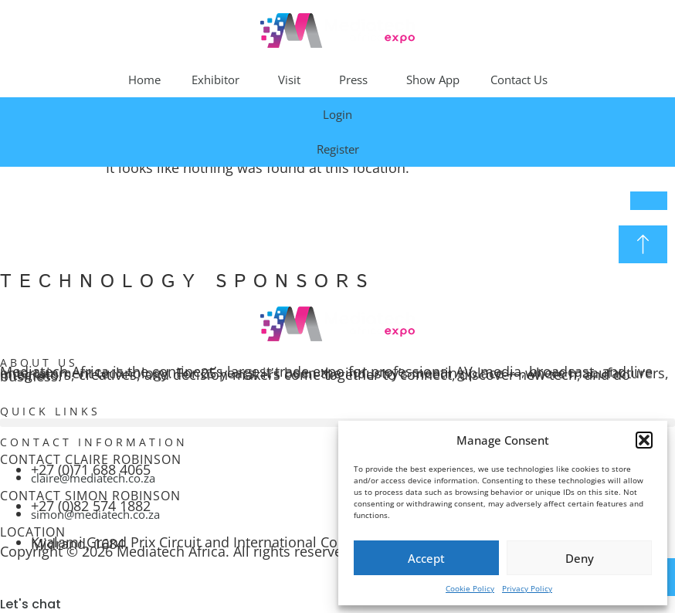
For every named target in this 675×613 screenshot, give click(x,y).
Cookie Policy (470, 588)
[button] (644, 440)
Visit (293, 79)
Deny (579, 558)
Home (144, 79)
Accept (426, 558)
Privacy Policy (527, 588)
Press (357, 79)
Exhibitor (219, 79)
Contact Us (519, 79)
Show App (433, 79)
